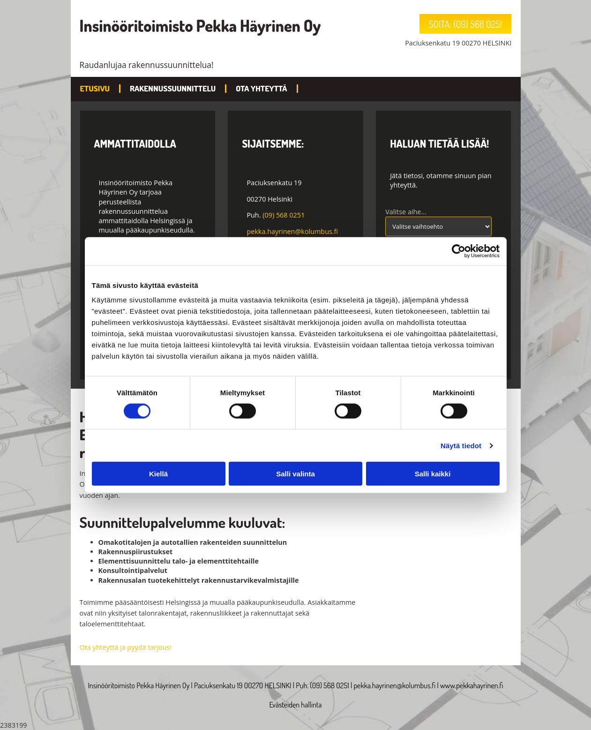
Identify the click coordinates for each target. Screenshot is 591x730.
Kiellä (158, 474)
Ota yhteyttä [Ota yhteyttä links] (261, 88)
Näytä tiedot (461, 445)
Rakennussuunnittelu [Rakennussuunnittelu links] (173, 88)
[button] (465, 24)
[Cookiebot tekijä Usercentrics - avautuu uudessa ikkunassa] (459, 251)
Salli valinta (295, 474)
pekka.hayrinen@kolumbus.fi (292, 231)
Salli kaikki (433, 474)
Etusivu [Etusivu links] (95, 88)
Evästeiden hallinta (295, 704)
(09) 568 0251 (283, 215)
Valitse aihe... (405, 211)
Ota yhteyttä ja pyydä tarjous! (126, 647)
